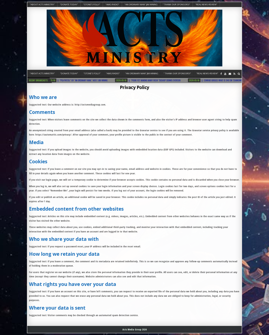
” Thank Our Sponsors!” (176, 4)
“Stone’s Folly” (91, 4)
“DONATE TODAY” (69, 4)
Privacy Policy (134, 87)
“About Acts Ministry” (42, 4)
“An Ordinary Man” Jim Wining (141, 4)
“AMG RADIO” (112, 4)
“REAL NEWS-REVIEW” (206, 4)
